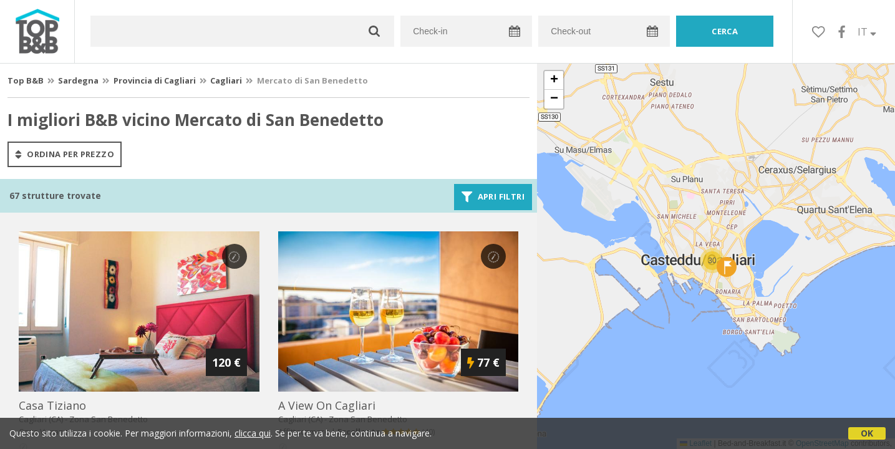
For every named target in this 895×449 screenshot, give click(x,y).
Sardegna (78, 80)
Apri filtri (493, 197)
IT (867, 32)
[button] (712, 260)
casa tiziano (52, 405)
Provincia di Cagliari (155, 80)
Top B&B (25, 80)
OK (867, 433)
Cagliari (226, 80)
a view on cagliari (326, 405)
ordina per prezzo (64, 154)
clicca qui (253, 433)
